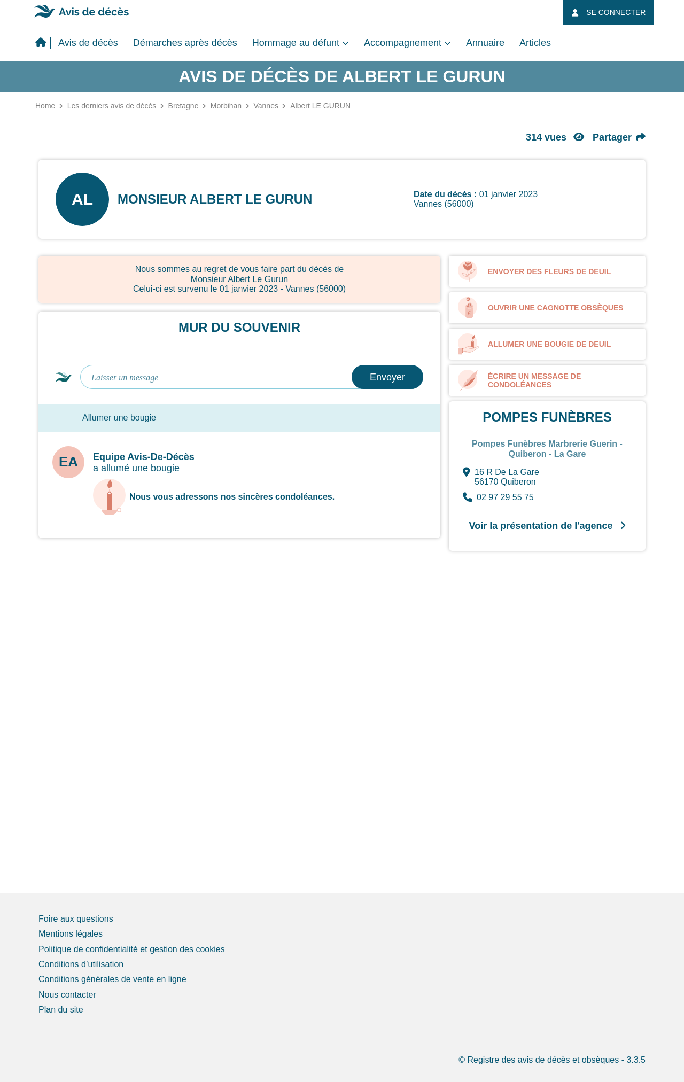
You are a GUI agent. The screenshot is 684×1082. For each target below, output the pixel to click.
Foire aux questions (75, 918)
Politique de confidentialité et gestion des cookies (131, 949)
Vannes (265, 106)
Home (45, 106)
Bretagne (183, 106)
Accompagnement (402, 42)
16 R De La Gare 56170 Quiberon (501, 477)
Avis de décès (88, 42)
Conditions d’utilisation (80, 964)
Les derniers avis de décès (112, 106)
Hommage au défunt (295, 42)
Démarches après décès (185, 42)
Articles (535, 42)
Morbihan (226, 106)
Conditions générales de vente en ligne (112, 979)
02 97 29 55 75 (498, 497)
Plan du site (60, 1009)
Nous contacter (67, 994)
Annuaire (485, 42)
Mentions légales (70, 933)
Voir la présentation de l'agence (547, 525)
